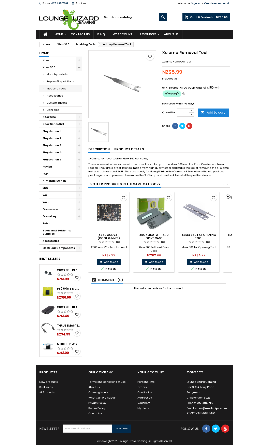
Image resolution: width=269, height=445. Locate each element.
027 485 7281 (59, 3)
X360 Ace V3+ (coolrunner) (109, 236)
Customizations (57, 103)
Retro (46, 223)
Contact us (95, 413)
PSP (45, 174)
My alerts (143, 408)
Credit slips (144, 392)
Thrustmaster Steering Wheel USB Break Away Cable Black (68, 325)
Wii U (46, 202)
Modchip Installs (57, 74)
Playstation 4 (52, 152)
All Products (47, 392)
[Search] (134, 17)
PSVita (47, 167)
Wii (45, 195)
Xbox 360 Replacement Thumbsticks (68, 270)
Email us (81, 3)
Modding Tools (56, 88)
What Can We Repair (102, 398)
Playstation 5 (52, 159)
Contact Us (80, 34)
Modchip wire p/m (68, 344)
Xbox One (49, 117)
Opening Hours (98, 392)
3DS (45, 188)
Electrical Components (59, 248)
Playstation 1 (52, 131)
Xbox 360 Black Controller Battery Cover (68, 307)
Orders (142, 387)
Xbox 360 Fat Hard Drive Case (154, 236)
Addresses (144, 398)
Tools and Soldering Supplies (57, 232)
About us (171, 34)
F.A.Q (101, 34)
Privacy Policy (97, 403)
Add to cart (213, 112)
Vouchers (143, 403)
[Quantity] (183, 113)
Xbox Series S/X (53, 124)
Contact (195, 372)
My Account (122, 34)
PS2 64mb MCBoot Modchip (68, 288)
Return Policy (96, 408)
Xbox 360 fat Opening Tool (199, 236)
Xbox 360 (49, 67)
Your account (150, 372)
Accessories (55, 96)
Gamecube (50, 209)
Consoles (53, 110)
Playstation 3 (52, 145)
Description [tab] (99, 149)
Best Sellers (49, 258)
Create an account (216, 3)
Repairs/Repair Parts (60, 81)
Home (59, 34)
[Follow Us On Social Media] (206, 429)
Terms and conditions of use (107, 382)
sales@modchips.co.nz (211, 408)
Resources (148, 34)
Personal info (146, 382)
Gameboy (50, 216)
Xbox (46, 60)
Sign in (195, 3)
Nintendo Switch (54, 181)
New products (48, 382)
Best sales (46, 387)
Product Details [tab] (129, 149)
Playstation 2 (52, 138)
